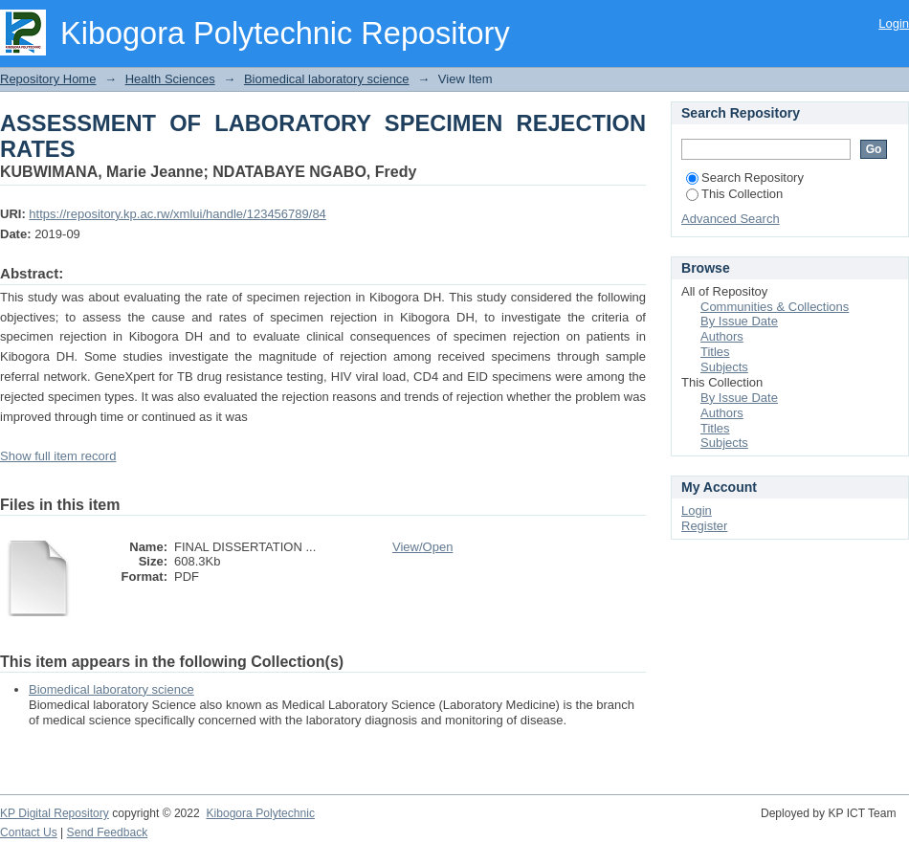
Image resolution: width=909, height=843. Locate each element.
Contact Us (28, 832)
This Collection (734, 194)
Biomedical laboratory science (327, 79)
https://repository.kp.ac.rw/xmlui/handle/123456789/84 (177, 214)
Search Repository (745, 177)
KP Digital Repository (54, 813)
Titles (715, 351)
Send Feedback (107, 832)
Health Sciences (170, 79)
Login (893, 23)
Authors (721, 336)
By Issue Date (739, 321)
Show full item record (58, 456)
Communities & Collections (774, 306)
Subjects (724, 367)
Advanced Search (730, 218)
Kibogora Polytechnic (260, 813)
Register (704, 526)
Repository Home (48, 79)
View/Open (422, 547)
